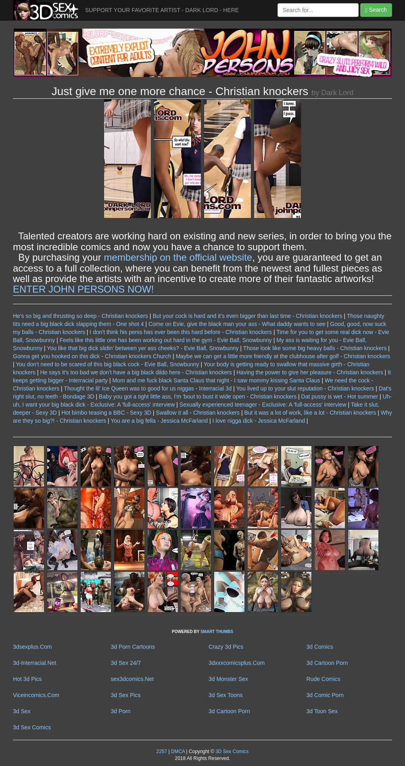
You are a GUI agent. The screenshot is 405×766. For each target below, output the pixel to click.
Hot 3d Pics (27, 679)
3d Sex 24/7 (126, 663)
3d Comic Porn (325, 695)
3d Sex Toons (226, 695)
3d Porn (121, 711)
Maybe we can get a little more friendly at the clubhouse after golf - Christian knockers (283, 356)
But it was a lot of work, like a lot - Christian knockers (310, 412)
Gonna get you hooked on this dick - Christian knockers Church (92, 356)
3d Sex (22, 711)
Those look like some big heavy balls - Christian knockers (315, 348)
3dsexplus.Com (32, 647)
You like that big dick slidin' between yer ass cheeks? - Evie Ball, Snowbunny (142, 348)
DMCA (178, 751)
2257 (162, 751)
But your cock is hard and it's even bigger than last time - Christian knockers (247, 316)
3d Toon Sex (322, 711)
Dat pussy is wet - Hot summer (339, 396)
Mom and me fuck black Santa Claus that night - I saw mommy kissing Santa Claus (216, 380)
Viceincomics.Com (36, 695)
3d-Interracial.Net (34, 663)
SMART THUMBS (216, 631)
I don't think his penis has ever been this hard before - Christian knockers (181, 332)
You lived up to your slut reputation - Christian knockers (305, 388)
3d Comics (320, 647)
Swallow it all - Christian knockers (198, 412)
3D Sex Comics (231, 751)
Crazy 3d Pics (226, 647)
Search (376, 9)
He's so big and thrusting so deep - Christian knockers (80, 316)
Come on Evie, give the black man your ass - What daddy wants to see (237, 324)
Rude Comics (323, 679)
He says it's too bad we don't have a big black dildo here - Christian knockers (136, 372)
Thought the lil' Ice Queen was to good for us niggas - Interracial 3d (148, 388)
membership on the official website (178, 257)
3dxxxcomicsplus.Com (237, 663)
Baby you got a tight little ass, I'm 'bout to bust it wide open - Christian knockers (197, 396)
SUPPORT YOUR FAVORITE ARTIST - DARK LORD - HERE (162, 10)
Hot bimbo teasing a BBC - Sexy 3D (106, 412)
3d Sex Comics (32, 727)
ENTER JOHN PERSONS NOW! (83, 289)
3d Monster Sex (228, 679)
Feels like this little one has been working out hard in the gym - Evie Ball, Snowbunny (166, 340)
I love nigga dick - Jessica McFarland (258, 420)
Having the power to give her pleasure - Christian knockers (309, 372)
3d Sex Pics (126, 695)
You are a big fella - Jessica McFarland (159, 420)
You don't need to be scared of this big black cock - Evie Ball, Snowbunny (107, 364)
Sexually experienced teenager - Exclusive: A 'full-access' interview (263, 404)
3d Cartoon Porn (327, 663)
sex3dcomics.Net (132, 679)
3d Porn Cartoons (133, 647)
